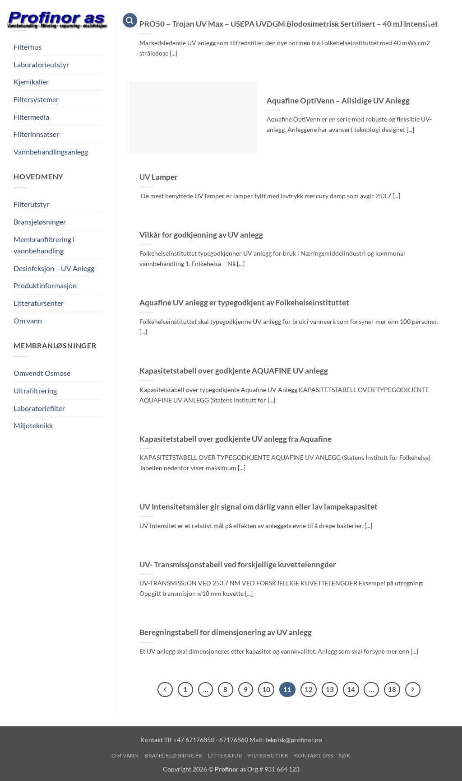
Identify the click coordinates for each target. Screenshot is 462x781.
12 (309, 689)
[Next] (412, 689)
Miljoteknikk (33, 425)
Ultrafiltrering (35, 390)
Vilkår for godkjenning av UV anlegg (201, 234)
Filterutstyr (31, 204)
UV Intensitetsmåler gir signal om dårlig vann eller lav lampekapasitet (258, 506)
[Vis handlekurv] (450, 20)
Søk (413, 20)
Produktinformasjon (45, 285)
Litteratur (275, 20)
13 (330, 689)
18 (392, 689)
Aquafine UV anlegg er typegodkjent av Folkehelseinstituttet (244, 302)
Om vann (158, 20)
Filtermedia (31, 116)
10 (266, 689)
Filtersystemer (36, 99)
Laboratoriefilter (39, 408)
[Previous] (165, 689)
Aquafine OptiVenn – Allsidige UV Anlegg (338, 100)
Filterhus (28, 46)
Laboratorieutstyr (41, 64)
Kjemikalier (31, 81)
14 (351, 689)
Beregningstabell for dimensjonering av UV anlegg (225, 632)
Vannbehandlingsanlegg (51, 151)
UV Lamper (158, 177)
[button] (130, 20)
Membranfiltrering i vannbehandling (44, 245)
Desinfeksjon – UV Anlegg (54, 268)
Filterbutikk (324, 20)
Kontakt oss (376, 20)
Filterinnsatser (36, 134)
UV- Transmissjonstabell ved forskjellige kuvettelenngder (237, 564)
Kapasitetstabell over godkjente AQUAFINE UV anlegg (233, 370)
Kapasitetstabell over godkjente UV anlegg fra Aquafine (235, 439)
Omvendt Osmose (42, 373)
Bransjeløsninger (213, 20)
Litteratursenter (39, 303)
